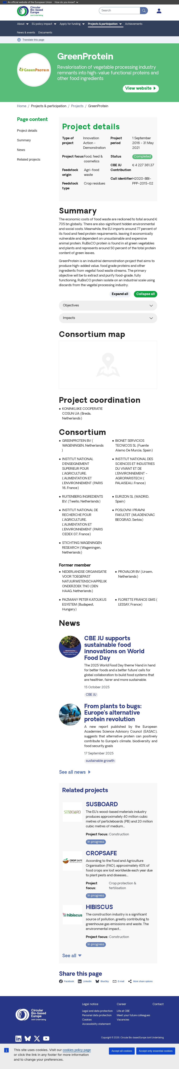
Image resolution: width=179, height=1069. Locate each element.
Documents (45, 32)
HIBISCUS (99, 908)
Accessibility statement (96, 1024)
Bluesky (28, 1039)
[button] (19, 40)
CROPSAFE (101, 854)
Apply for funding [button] (70, 24)
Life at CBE (123, 1011)
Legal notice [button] (90, 1004)
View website (138, 89)
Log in (159, 11)
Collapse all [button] (145, 294)
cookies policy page (77, 1050)
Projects (77, 106)
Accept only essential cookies (156, 1051)
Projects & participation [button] (103, 24)
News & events (26, 32)
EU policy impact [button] (42, 24)
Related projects (28, 159)
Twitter (37, 1039)
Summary (24, 140)
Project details (27, 130)
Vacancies (123, 1020)
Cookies (87, 1020)
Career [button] (121, 1004)
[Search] (144, 10)
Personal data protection (96, 1015)
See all (69, 956)
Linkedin (18, 1039)
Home (21, 106)
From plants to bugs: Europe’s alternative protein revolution (113, 713)
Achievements (133, 24)
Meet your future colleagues (133, 1015)
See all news (72, 772)
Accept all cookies (121, 1051)
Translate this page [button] (33, 39)
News (21, 150)
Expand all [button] (120, 294)
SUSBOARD (102, 805)
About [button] (20, 24)
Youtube (46, 1039)
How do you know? (66, 2)
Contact (158, 1004)
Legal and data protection (97, 1011)
